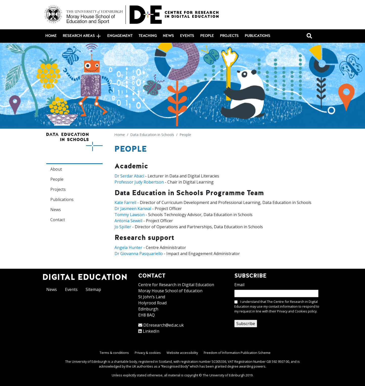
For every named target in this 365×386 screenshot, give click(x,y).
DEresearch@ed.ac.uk (163, 325)
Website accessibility (182, 352)
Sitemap (93, 289)
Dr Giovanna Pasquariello (139, 253)
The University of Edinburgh (224, 375)
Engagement (119, 36)
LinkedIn (151, 331)
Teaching (148, 36)
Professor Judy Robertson (139, 182)
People (207, 36)
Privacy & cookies (148, 352)
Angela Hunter (128, 247)
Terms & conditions (114, 352)
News (168, 36)
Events (187, 36)
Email (239, 284)
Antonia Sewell (128, 220)
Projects (229, 36)
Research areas (82, 36)
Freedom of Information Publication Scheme (237, 352)
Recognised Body (175, 366)
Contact (57, 219)
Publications (257, 36)
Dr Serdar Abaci (129, 176)
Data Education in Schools (152, 134)
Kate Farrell (125, 202)
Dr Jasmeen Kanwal (133, 208)
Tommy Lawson (130, 214)
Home (51, 36)
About (56, 169)
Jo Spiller (123, 227)
